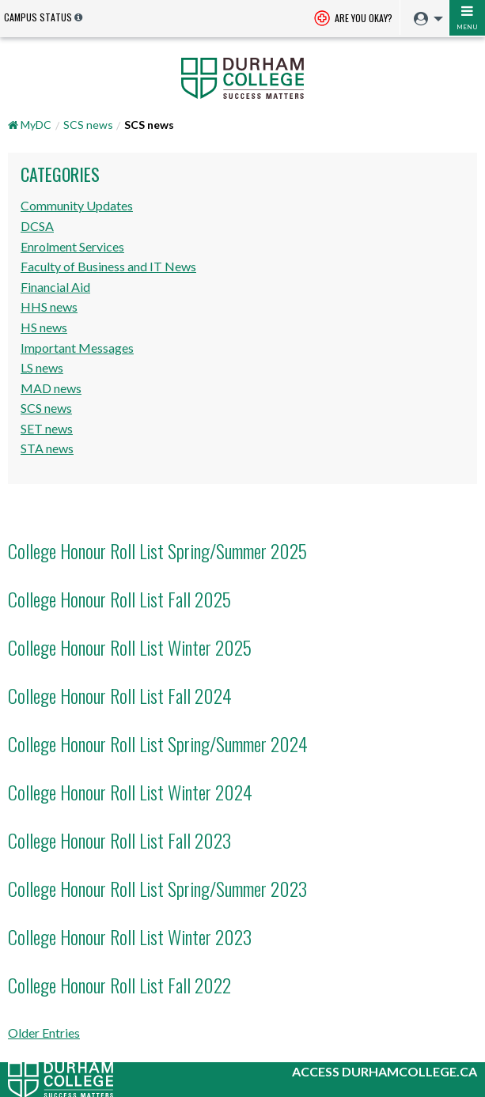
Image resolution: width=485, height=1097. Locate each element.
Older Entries (44, 1032)
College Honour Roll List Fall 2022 (119, 984)
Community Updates (77, 205)
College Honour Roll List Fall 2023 (119, 839)
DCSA (37, 225)
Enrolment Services (72, 246)
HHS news (49, 306)
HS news (44, 327)
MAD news (51, 387)
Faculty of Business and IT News (108, 266)
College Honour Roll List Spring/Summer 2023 (157, 888)
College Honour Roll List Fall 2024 (120, 695)
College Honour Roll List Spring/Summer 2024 (158, 743)
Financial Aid (55, 286)
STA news (47, 448)
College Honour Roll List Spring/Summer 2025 (157, 550)
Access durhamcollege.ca (384, 1071)
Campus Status (38, 17)
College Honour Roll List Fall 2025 (119, 598)
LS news (42, 367)
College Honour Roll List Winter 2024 (130, 791)
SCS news (88, 124)
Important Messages (77, 347)
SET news (47, 428)
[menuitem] (424, 19)
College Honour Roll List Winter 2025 (130, 646)
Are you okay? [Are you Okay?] (353, 19)
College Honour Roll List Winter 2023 (130, 936)
